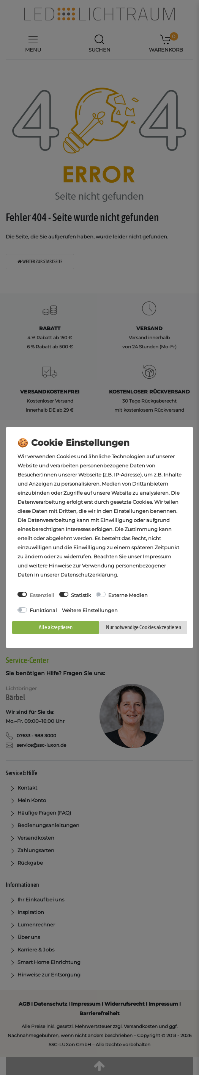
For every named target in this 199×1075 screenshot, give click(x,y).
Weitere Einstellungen (90, 610)
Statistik (81, 595)
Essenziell (42, 595)
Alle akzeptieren (56, 627)
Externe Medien (128, 595)
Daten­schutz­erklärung (88, 575)
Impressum (157, 556)
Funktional (43, 610)
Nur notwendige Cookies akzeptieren (143, 627)
